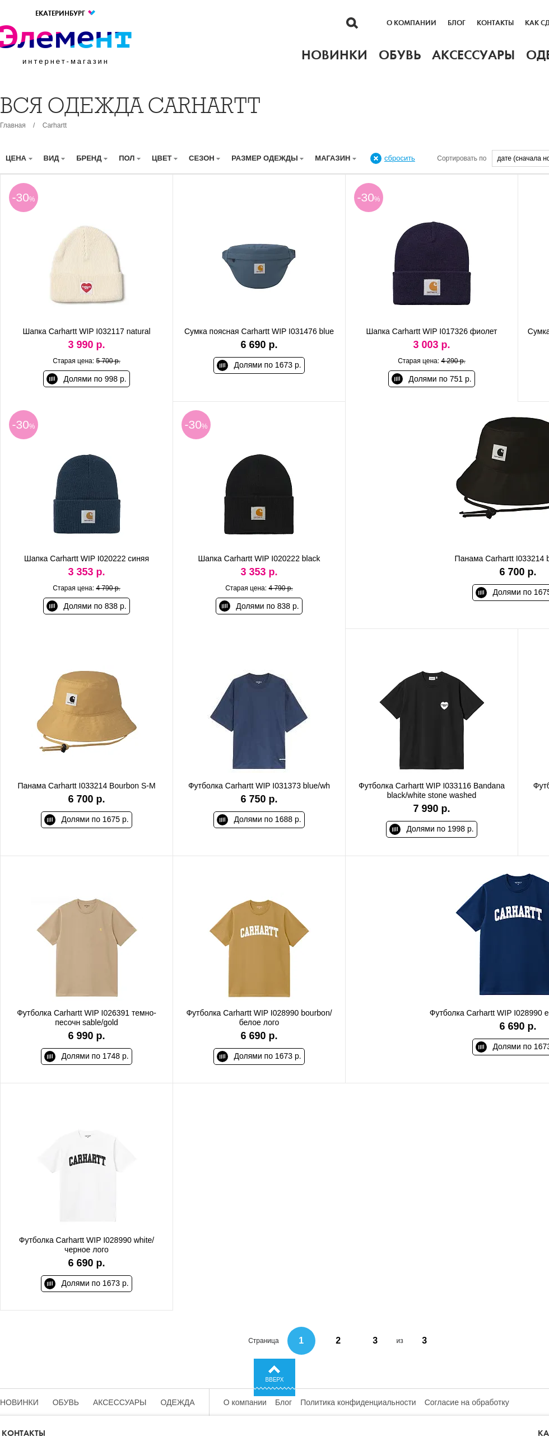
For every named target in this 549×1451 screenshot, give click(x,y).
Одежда (178, 1402)
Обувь (66, 1402)
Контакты (495, 22)
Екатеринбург (65, 13)
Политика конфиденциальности (358, 1402)
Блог (457, 22)
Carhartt (55, 125)
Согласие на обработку (467, 1402)
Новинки (19, 1402)
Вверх (275, 1380)
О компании (411, 22)
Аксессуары (120, 1402)
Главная (13, 125)
